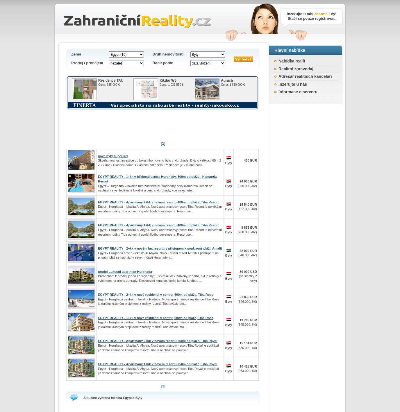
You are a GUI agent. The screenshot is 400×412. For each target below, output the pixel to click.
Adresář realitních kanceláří (305, 76)
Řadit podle (163, 63)
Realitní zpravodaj (295, 69)
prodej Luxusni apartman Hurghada (125, 271)
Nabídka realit (291, 61)
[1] (163, 143)
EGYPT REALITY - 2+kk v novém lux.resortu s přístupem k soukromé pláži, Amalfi (160, 248)
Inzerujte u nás (292, 84)
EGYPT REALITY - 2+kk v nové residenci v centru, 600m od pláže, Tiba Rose (155, 294)
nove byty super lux (113, 156)
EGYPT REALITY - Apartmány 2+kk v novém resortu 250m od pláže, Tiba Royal (157, 341)
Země (76, 54)
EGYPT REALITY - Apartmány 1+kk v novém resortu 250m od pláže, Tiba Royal (157, 364)
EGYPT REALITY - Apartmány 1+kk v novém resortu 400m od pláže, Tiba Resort (158, 225)
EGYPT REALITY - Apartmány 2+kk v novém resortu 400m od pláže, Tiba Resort (158, 202)
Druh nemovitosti (168, 54)
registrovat (325, 18)
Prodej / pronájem (87, 63)
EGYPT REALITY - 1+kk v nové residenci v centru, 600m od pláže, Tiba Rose (155, 318)
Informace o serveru (297, 91)
